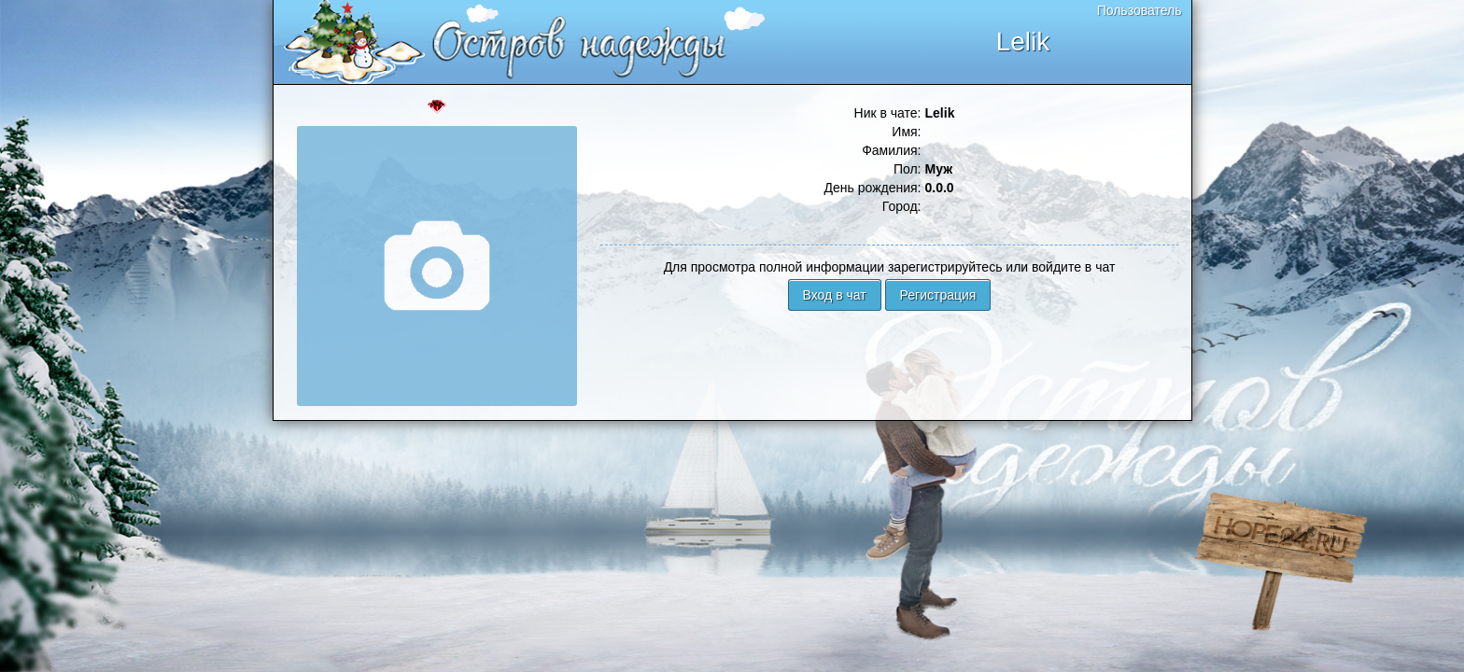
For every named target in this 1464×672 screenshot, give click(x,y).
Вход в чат (834, 294)
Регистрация (938, 294)
